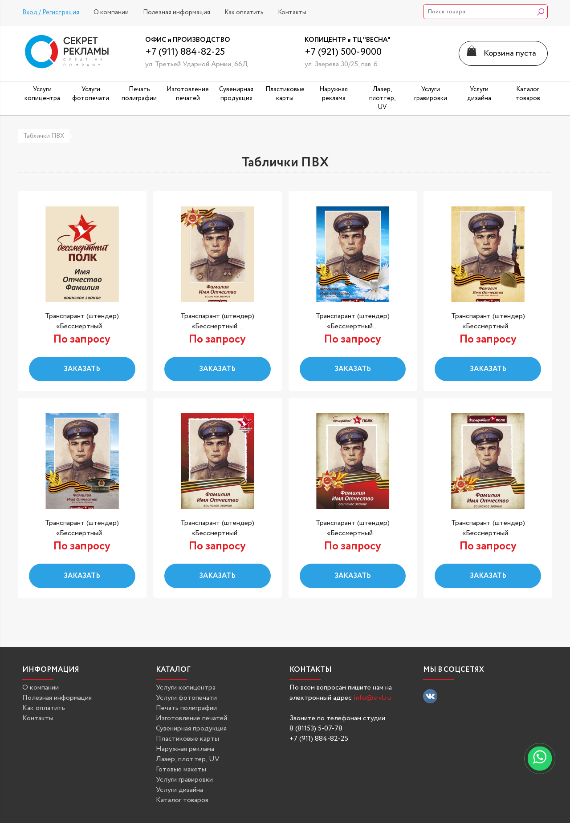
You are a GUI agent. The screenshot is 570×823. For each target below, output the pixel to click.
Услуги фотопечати (186, 698)
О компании (111, 12)
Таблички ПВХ (43, 136)
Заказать (82, 369)
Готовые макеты (181, 769)
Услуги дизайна (179, 790)
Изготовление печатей (191, 718)
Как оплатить (244, 12)
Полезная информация (176, 12)
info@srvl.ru (372, 698)
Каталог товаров (182, 800)
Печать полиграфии (186, 708)
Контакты (292, 12)
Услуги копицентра (186, 687)
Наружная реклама (185, 749)
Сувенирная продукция (191, 728)
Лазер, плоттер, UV (188, 759)
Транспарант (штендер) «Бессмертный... (82, 321)
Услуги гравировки (184, 780)
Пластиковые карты (187, 739)
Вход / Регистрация (50, 12)
